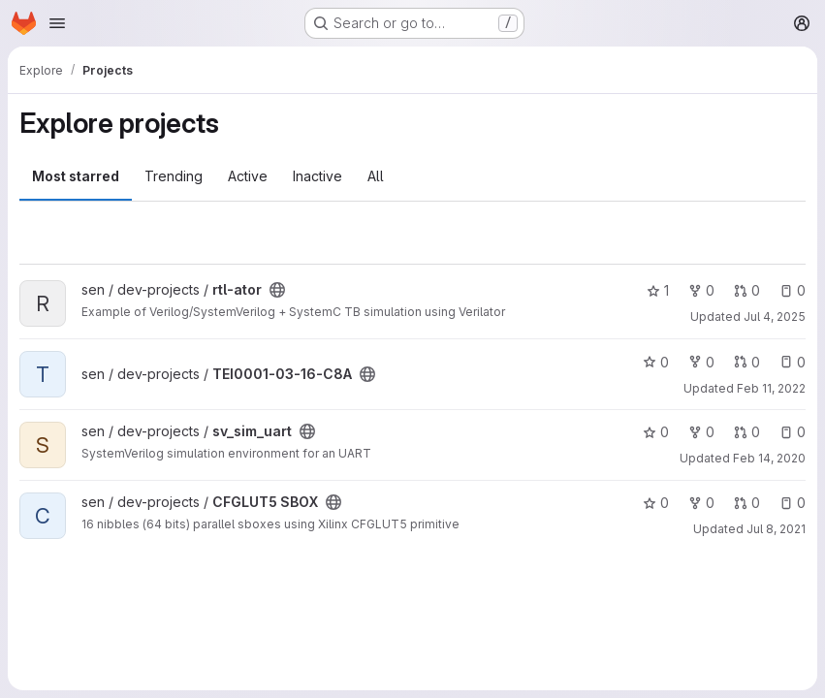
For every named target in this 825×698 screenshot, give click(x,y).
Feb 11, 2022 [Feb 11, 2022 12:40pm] (771, 388)
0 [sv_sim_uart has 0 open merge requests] (747, 432)
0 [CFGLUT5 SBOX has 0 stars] (656, 502)
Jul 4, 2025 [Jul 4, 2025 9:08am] (775, 316)
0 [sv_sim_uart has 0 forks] (701, 432)
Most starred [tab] (75, 176)
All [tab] (375, 176)
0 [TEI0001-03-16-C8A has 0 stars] (656, 362)
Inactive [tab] (317, 176)
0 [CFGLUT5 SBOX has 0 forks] (701, 502)
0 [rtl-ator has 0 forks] (701, 290)
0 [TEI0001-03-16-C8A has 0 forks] (701, 362)
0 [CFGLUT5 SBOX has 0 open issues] (792, 502)
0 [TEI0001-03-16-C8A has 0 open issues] (792, 362)
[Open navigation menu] (57, 23)
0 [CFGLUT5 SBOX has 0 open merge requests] (747, 502)
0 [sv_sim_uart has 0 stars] (656, 432)
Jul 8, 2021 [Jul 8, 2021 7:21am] (776, 529)
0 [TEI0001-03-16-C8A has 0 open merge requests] (747, 362)
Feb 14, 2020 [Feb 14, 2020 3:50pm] (769, 458)
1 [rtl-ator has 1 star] (658, 290)
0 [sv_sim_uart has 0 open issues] (792, 432)
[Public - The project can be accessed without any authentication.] (277, 290)
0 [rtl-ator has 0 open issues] (792, 290)
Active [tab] (248, 176)
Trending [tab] (173, 176)
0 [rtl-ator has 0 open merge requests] (747, 290)
